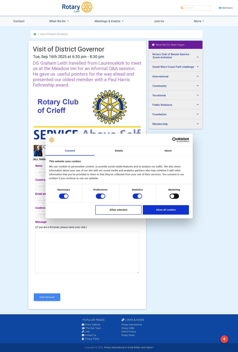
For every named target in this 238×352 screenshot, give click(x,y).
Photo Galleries (91, 324)
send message (47, 297)
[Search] (197, 7)
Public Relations (162, 104)
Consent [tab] (70, 150)
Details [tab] (119, 150)
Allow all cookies (166, 209)
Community (159, 86)
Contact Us (89, 335)
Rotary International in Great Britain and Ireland (128, 347)
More (198, 21)
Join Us (159, 21)
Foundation (159, 114)
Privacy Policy (90, 338)
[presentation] (58, 286)
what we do (57, 21)
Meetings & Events (108, 21)
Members (226, 7)
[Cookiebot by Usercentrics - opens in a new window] (174, 139)
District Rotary (129, 331)
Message (41, 222)
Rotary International (132, 324)
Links (86, 331)
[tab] (176, 55)
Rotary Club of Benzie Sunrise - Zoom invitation (171, 56)
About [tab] (168, 150)
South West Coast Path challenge (173, 66)
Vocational (159, 95)
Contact (19, 21)
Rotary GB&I (128, 328)
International (160, 76)
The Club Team (91, 328)
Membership (160, 124)
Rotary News (128, 335)
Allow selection (118, 209)
